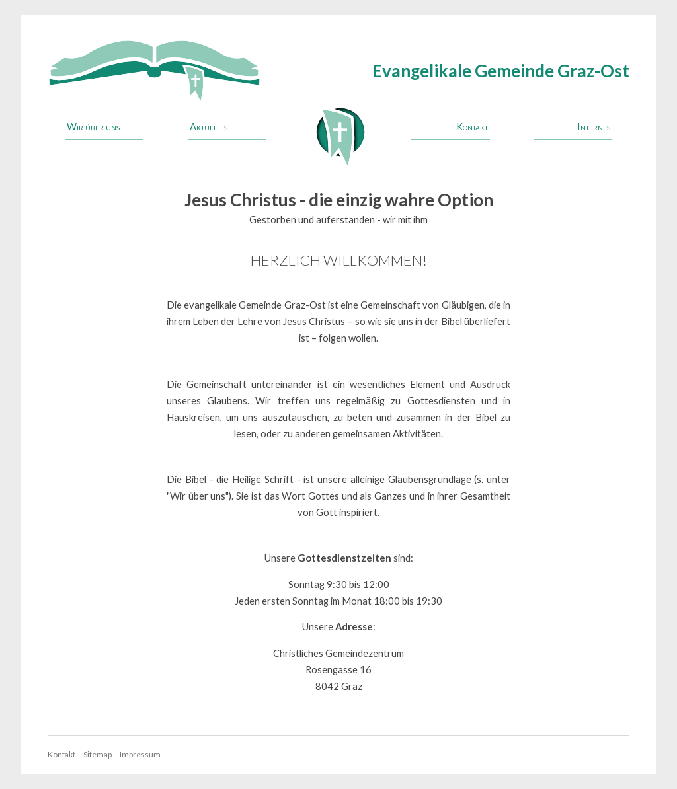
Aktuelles (208, 126)
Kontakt (472, 126)
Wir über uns (93, 126)
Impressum (140, 754)
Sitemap (97, 754)
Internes (593, 126)
